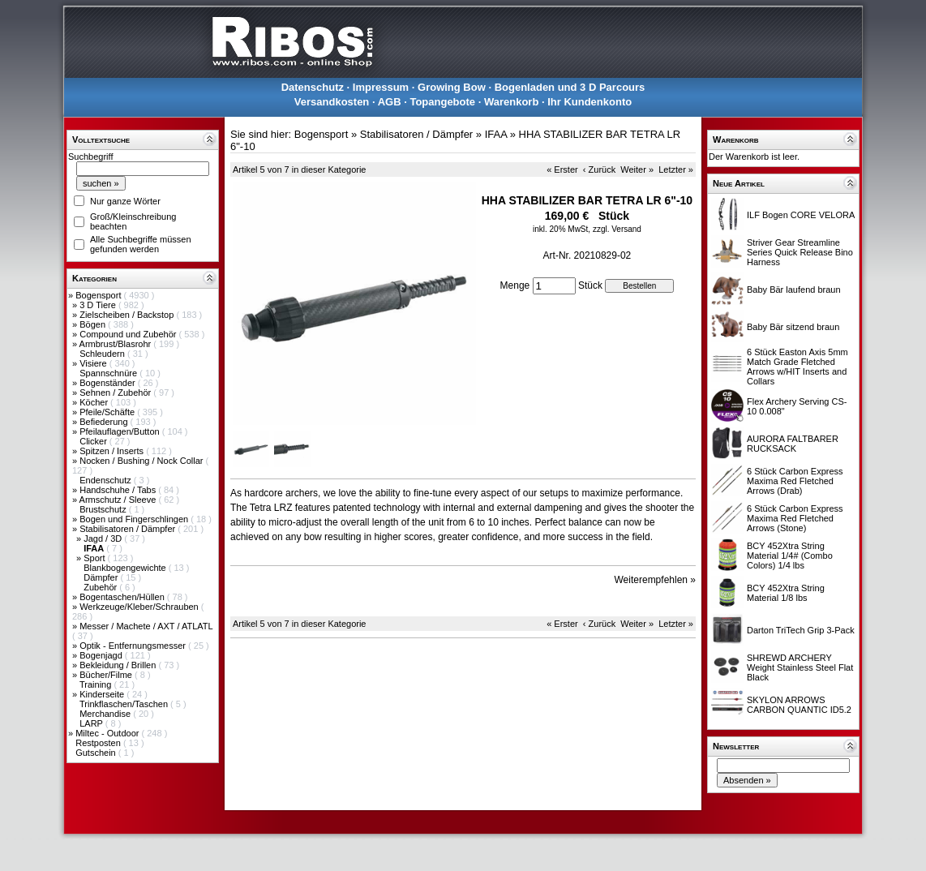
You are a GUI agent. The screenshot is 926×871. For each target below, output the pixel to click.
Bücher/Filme (107, 675)
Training (96, 684)
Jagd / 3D (104, 538)
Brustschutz (104, 509)
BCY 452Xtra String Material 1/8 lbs (786, 593)
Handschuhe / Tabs (118, 490)
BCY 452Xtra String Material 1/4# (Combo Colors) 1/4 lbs (790, 555)
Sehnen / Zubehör (116, 392)
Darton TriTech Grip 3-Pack (801, 630)
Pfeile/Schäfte (108, 412)
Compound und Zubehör (128, 334)
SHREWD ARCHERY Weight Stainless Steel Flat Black (800, 667)
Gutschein (96, 752)
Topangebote (442, 102)
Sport (95, 558)
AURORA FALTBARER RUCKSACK (792, 443)
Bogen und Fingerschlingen (135, 519)
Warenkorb (511, 102)
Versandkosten (332, 102)
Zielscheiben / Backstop (127, 315)
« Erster (562, 169)
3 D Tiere (98, 305)
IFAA (496, 134)
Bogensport (99, 295)
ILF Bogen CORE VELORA (801, 215)
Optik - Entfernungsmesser (133, 645)
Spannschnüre (109, 373)
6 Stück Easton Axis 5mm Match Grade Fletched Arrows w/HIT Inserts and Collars (797, 366)
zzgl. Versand (617, 229)
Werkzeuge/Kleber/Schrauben (140, 606)
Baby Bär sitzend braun (793, 327)
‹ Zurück (599, 169)
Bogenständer (108, 383)
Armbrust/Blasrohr (116, 344)
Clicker (94, 441)
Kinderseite (102, 694)
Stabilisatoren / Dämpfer (128, 529)
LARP (92, 723)
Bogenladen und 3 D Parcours (570, 87)
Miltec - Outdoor (108, 733)
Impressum (381, 87)
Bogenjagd (102, 655)
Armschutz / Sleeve (119, 499)
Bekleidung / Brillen (118, 665)
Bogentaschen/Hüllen (123, 597)
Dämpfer (102, 577)
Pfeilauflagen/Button (120, 431)
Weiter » (637, 169)
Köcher (94, 402)
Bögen (93, 324)
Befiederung (104, 422)
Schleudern (103, 353)
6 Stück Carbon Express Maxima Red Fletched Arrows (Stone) (795, 518)
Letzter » (675, 169)
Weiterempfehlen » (656, 580)
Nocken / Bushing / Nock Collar (142, 461)
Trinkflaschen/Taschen (124, 704)
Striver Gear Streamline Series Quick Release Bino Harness (800, 252)
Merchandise (106, 714)
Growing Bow (452, 87)
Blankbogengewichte (126, 568)
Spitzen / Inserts (112, 451)
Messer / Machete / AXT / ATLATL (145, 626)
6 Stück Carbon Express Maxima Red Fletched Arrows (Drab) (795, 481)
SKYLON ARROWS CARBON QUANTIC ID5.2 (799, 704)
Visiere (94, 363)
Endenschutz (106, 480)
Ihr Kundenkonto (589, 102)
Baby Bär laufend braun (794, 289)
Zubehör (101, 587)
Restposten (99, 743)
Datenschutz (312, 87)
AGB (389, 102)
